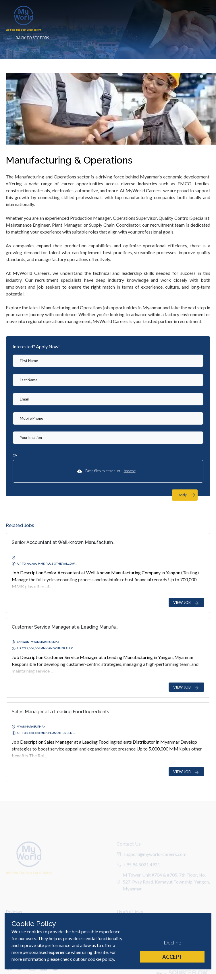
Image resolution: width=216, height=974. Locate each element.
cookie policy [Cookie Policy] (101, 959)
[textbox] (108, 361)
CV (15, 455)
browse (130, 470)
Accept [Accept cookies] (172, 957)
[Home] (23, 18)
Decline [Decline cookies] (172, 942)
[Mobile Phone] (108, 418)
